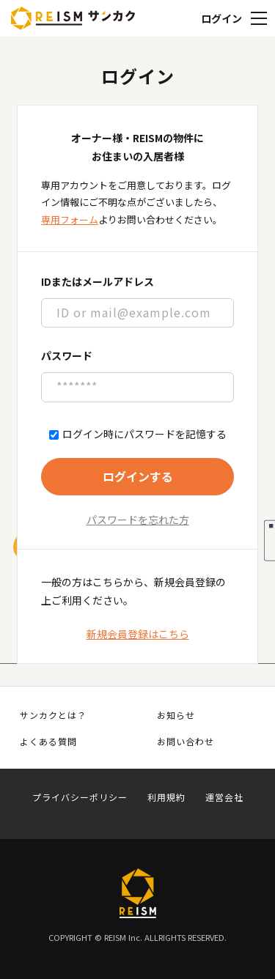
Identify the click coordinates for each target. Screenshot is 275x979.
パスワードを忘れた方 (138, 519)
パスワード (66, 355)
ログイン (221, 18)
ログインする (138, 476)
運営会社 (224, 797)
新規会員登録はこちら (138, 634)
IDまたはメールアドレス (97, 281)
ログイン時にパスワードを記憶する (138, 434)
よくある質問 (48, 741)
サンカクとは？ (53, 715)
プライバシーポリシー (80, 797)
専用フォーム (69, 219)
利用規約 (166, 797)
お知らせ (176, 715)
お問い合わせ (185, 741)
